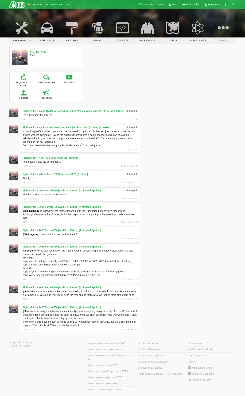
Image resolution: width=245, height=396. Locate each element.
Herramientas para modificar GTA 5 (107, 343)
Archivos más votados (150, 367)
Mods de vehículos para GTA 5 (105, 349)
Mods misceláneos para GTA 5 (104, 389)
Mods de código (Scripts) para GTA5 (108, 371)
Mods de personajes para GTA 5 (105, 377)
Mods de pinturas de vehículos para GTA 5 (110, 357)
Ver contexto (29, 119)
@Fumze (28, 250)
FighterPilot (38, 52)
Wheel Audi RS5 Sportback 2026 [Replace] (63, 174)
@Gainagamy (30, 234)
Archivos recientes (148, 343)
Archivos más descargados (153, 361)
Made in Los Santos (20, 345)
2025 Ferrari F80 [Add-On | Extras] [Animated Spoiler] (70, 190)
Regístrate (212, 4)
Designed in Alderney (21, 342)
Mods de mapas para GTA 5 (103, 383)
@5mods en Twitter (200, 367)
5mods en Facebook (201, 373)
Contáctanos (195, 343)
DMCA (192, 361)
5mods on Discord (199, 380)
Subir (173, 4)
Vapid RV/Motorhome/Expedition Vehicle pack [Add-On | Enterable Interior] (82, 111)
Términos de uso (197, 355)
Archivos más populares (151, 355)
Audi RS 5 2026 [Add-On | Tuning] (58, 157)
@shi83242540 (31, 211)
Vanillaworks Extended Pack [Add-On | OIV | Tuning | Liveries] (74, 127)
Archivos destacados (149, 349)
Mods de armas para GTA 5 (103, 365)
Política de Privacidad (200, 349)
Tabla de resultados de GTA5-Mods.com (160, 373)
